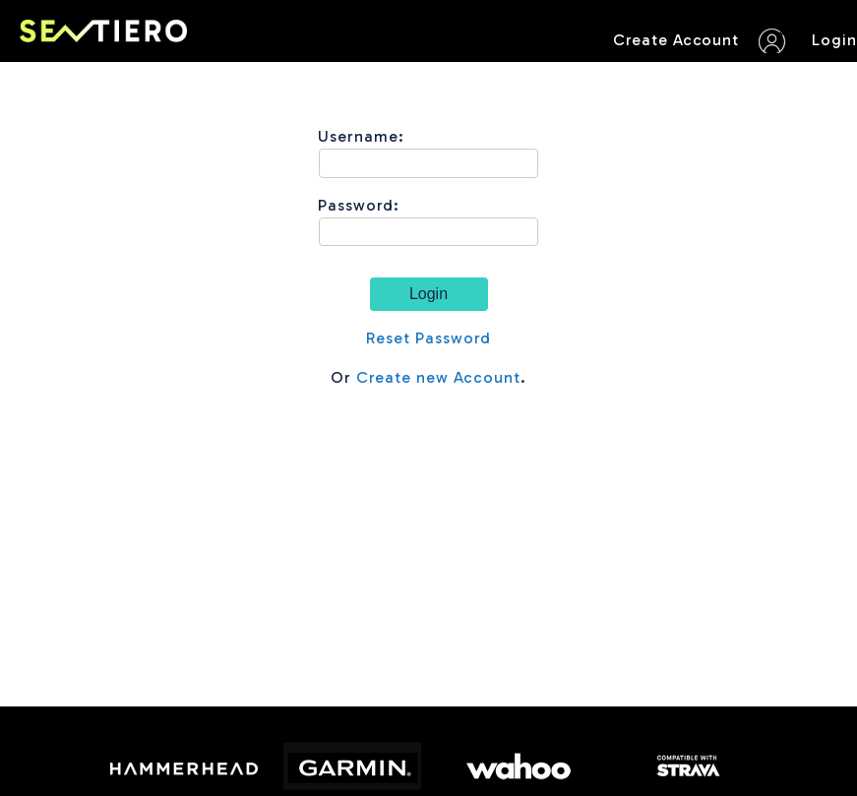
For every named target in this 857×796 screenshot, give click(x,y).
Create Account (676, 40)
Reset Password (428, 338)
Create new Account (438, 377)
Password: (358, 205)
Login (834, 40)
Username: (361, 136)
